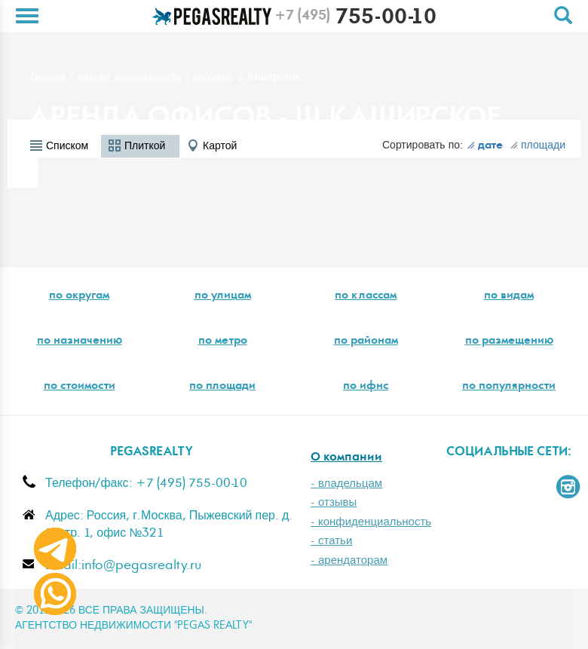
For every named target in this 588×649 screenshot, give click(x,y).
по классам (366, 296)
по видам (509, 296)
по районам (366, 341)
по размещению (509, 341)
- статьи (331, 540)
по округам (79, 296)
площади (537, 145)
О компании (346, 458)
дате (485, 146)
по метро (222, 341)
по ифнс (365, 386)
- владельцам (346, 483)
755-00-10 (355, 18)
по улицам (222, 296)
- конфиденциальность (371, 522)
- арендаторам (349, 560)
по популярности (509, 386)
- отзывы (334, 502)
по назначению (79, 341)
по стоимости (79, 386)
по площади (222, 386)
